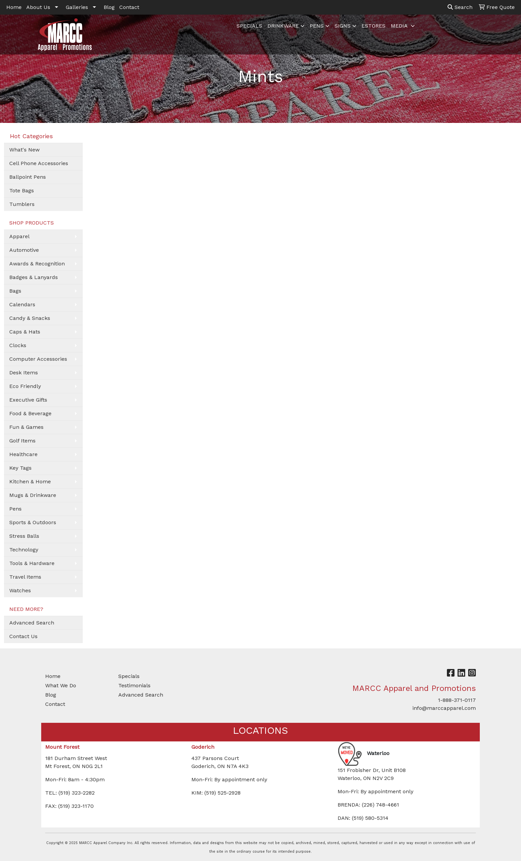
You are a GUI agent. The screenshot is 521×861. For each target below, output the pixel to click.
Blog (109, 7)
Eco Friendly (25, 386)
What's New (24, 149)
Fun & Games (26, 427)
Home (14, 7)
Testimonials (134, 685)
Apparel (19, 236)
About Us (38, 7)
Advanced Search (31, 623)
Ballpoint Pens (27, 177)
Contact (129, 7)
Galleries (77, 7)
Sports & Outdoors (32, 522)
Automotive (24, 250)
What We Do (60, 685)
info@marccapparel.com (444, 708)
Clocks (17, 345)
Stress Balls (24, 536)
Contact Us (23, 636)
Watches (20, 590)
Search (460, 7)
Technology (23, 549)
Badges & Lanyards (33, 277)
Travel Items (25, 577)
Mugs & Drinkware (32, 495)
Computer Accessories (38, 359)
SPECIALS (249, 26)
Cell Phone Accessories (38, 163)
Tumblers (22, 204)
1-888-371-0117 (457, 700)
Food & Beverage (30, 413)
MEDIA (400, 26)
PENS (317, 26)
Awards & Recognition (37, 263)
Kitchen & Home (30, 481)
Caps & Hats (24, 332)
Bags (15, 291)
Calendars (22, 304)
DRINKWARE (283, 26)
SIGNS (343, 26)
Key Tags (20, 468)
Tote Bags (21, 190)
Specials (129, 676)
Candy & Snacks (29, 318)
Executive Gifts (28, 400)
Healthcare (23, 454)
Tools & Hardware (31, 563)
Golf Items (22, 440)
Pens (15, 509)
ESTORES (373, 26)
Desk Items (23, 372)
